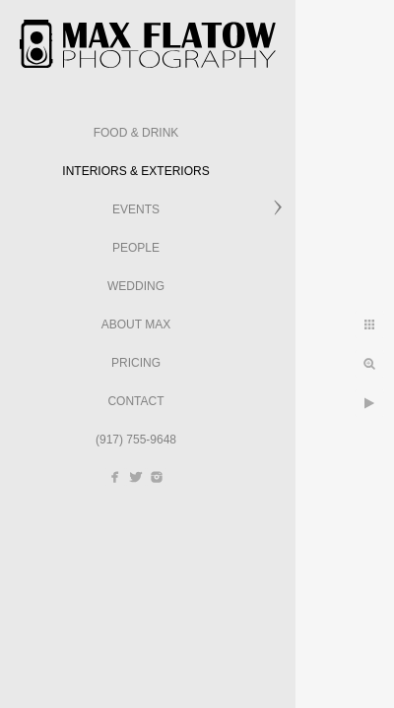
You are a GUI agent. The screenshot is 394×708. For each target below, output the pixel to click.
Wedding (135, 286)
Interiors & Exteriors (135, 171)
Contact (135, 401)
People (136, 248)
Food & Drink (136, 133)
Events (136, 209)
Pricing (136, 363)
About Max (135, 324)
